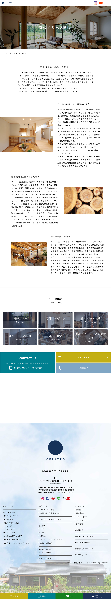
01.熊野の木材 (9, 524)
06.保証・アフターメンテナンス (16, 548)
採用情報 (79, 528)
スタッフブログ (82, 525)
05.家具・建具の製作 (12, 544)
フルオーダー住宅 (47, 514)
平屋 (42, 537)
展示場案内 (80, 518)
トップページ (7, 53)
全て (42, 533)
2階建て (43, 540)
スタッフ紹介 (81, 521)
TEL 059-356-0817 (55, 487)
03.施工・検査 (9, 537)
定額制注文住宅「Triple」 (50, 518)
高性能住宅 (10, 531)
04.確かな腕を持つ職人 (13, 540)
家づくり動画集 (45, 557)
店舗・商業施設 (46, 548)
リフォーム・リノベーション (50, 524)
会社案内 (79, 514)
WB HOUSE (10, 534)
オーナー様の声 (45, 554)
